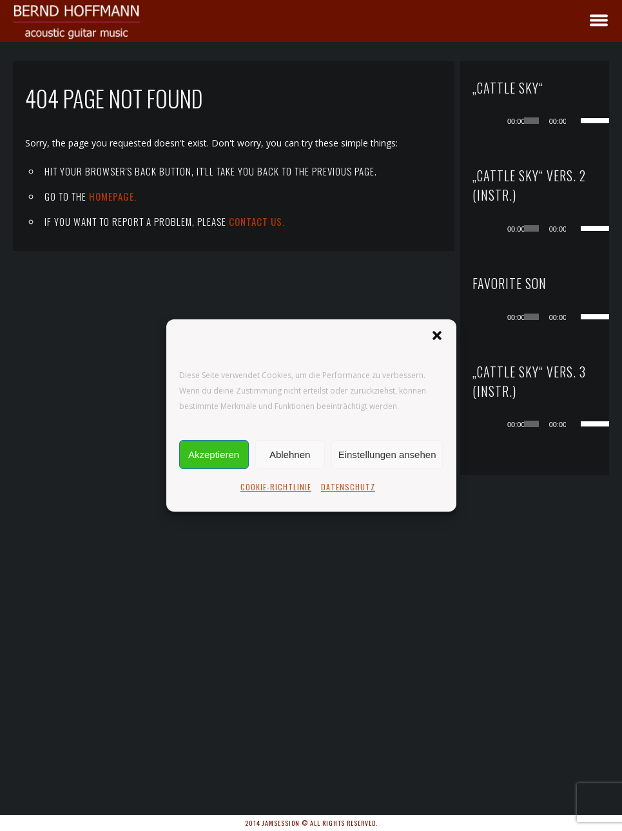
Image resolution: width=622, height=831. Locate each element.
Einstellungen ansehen (387, 454)
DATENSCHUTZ (348, 486)
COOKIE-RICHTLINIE (275, 486)
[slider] (531, 120)
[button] (437, 335)
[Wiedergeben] (498, 120)
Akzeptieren (213, 454)
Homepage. (113, 196)
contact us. (257, 221)
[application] (547, 121)
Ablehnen (289, 454)
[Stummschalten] (576, 120)
